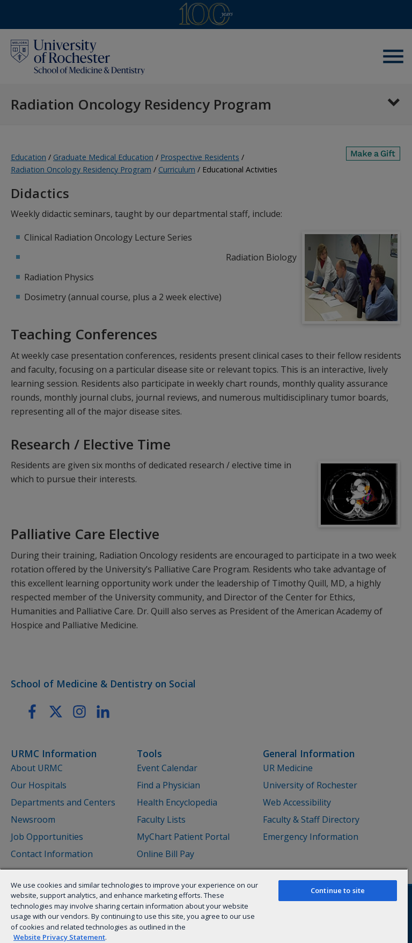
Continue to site (338, 890)
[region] (204, 905)
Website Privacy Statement (59, 937)
